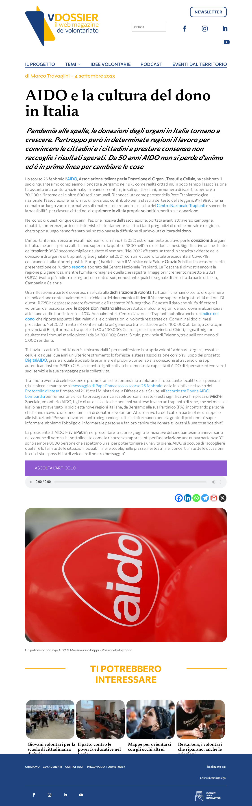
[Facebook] (179, 498)
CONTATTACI (74, 766)
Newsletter (208, 11)
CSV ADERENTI (52, 766)
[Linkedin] (187, 498)
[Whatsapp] (196, 498)
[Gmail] (214, 498)
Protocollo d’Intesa (42, 390)
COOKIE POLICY (116, 766)
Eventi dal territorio (199, 65)
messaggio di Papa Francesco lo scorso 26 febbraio (117, 385)
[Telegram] (205, 498)
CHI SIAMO (32, 766)
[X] (222, 498)
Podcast (151, 65)
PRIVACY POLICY (96, 766)
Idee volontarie (111, 65)
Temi (70, 65)
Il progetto (40, 65)
